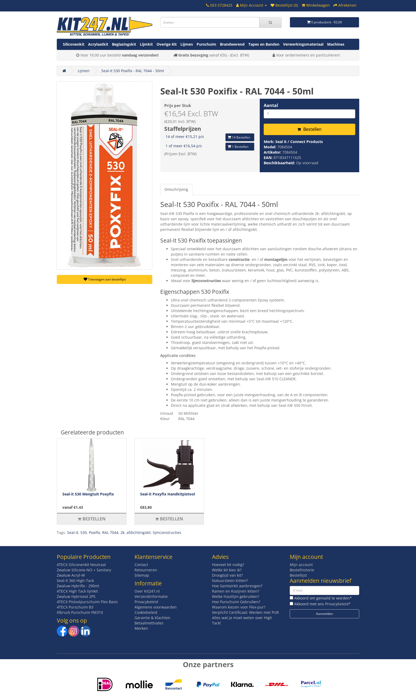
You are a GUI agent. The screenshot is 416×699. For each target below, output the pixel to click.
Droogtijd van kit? (227, 575)
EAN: (269, 157)
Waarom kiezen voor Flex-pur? (238, 607)
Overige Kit (167, 44)
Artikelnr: (273, 152)
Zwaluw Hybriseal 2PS (76, 596)
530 (83, 532)
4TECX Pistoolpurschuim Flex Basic (87, 601)
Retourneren (146, 569)
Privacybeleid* (338, 603)
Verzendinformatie (151, 596)
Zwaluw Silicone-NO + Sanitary (84, 569)
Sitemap (142, 575)
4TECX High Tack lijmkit (77, 591)
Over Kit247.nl (147, 591)
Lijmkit (146, 44)
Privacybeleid (146, 601)
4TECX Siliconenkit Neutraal (81, 564)
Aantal (271, 105)
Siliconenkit (73, 44)
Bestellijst (298, 575)
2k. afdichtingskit (135, 532)
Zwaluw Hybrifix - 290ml (78, 585)
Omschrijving (176, 189)
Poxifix (94, 532)
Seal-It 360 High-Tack (75, 580)
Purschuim (206, 44)
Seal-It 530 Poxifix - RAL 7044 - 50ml (132, 70)
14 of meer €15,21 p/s (185, 136)
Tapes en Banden (263, 44)
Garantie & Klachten (152, 617)
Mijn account (301, 564)
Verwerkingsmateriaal (303, 44)
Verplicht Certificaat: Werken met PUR (245, 612)
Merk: (269, 141)
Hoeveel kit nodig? (228, 564)
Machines (335, 44)
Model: (270, 146)
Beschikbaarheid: (280, 162)
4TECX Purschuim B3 (75, 607)
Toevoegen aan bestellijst (105, 279)
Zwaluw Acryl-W (71, 575)
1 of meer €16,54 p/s (184, 145)
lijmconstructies (167, 532)
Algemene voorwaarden (156, 607)
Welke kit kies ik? (226, 569)
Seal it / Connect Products (299, 141)
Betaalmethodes (149, 622)
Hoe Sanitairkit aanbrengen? (237, 585)
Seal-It (72, 532)
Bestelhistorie (302, 569)
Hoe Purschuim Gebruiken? (236, 601)
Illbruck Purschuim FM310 (80, 612)
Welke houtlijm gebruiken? (235, 596)
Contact (141, 564)
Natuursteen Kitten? (230, 580)
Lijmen (186, 44)
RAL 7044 (110, 532)
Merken (141, 628)
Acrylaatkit (98, 44)
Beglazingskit (124, 44)
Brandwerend (232, 44)
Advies (220, 556)
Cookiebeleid (146, 612)
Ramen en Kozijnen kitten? (235, 591)
